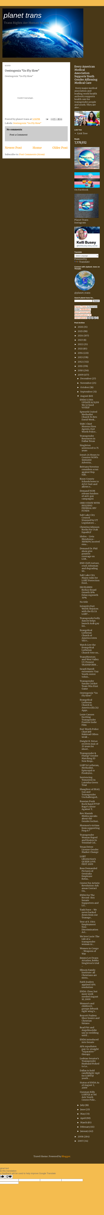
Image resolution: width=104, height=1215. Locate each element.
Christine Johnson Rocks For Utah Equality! (89, 530)
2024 (81, 335)
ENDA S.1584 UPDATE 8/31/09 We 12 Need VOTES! (89, 403)
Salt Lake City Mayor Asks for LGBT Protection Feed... (90, 579)
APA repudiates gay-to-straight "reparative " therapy (89, 1050)
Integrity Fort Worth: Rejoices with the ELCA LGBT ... (89, 610)
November (86, 383)
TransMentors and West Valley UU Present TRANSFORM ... (89, 660)
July (82, 1105)
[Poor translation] (9, 1177)
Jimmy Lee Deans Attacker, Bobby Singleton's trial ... (89, 962)
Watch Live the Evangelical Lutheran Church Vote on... (89, 648)
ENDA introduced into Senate (89, 1041)
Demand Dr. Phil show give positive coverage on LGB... (88, 553)
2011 (80, 366)
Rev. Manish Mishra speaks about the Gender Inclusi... (89, 817)
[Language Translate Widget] (86, 256)
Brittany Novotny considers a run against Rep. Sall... (89, 470)
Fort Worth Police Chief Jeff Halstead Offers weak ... (89, 733)
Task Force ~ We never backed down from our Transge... (89, 913)
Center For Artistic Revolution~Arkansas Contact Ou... (90, 887)
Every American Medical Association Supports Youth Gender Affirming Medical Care (85, 75)
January (84, 1131)
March (84, 1122)
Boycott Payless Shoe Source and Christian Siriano (90, 1019)
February (85, 1126)
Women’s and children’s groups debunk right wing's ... (89, 1007)
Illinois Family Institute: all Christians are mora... (88, 974)
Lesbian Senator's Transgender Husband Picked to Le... (89, 1062)
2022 (81, 344)
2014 (80, 353)
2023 (80, 340)
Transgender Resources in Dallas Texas (87, 438)
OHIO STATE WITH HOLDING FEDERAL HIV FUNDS (90, 507)
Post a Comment (19, 134)
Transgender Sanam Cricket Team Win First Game (89, 685)
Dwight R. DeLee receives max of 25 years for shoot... (89, 745)
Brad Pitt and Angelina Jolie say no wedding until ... (89, 1031)
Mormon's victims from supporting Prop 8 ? (90, 828)
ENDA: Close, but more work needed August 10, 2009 (89, 995)
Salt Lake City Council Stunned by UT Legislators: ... (89, 519)
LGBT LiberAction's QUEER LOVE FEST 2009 (88, 860)
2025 (80, 331)
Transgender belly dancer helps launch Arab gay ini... (90, 622)
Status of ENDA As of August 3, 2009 (89, 1085)
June (83, 1109)
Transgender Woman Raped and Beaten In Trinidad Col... (88, 838)
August (84, 396)
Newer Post (13, 148)
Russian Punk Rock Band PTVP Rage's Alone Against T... (90, 805)
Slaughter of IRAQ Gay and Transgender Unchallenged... (90, 793)
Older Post (60, 148)
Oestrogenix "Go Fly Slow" (27, 123)
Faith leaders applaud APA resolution (88, 984)
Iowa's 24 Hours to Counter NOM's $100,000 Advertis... (89, 458)
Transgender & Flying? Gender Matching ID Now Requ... (89, 757)
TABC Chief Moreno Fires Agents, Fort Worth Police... (88, 427)
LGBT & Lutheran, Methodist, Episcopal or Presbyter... (89, 769)
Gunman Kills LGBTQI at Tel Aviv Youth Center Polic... (88, 1096)
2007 (81, 1141)
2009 (81, 374)
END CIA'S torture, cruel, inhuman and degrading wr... (89, 567)
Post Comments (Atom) (32, 154)
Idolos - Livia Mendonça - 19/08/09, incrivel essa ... (90, 540)
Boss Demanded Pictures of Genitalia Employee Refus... (88, 873)
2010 (80, 370)
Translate (82, 261)
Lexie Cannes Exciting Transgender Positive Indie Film (88, 719)
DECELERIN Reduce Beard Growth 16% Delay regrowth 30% (89, 592)
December (86, 378)
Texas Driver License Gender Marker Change (89, 849)
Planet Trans (80, 306)
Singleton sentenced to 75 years (89, 448)
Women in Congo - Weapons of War (89, 951)
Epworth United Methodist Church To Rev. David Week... (88, 415)
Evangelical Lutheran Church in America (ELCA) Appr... (89, 705)
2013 (80, 357)
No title (84, 602)
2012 (80, 361)
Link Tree (82, 133)
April (83, 1118)
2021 (80, 348)
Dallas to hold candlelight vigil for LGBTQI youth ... (90, 1074)
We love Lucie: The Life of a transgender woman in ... (89, 940)
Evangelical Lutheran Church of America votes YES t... (88, 635)
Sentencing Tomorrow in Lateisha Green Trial (89, 781)
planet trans (23, 15)
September (86, 391)
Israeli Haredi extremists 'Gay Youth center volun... (89, 673)
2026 (81, 327)
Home (37, 148)
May (82, 1113)
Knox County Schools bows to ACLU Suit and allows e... (89, 482)
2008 (81, 1136)
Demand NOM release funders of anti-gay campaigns (89, 494)
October (84, 387)
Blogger (66, 1156)
